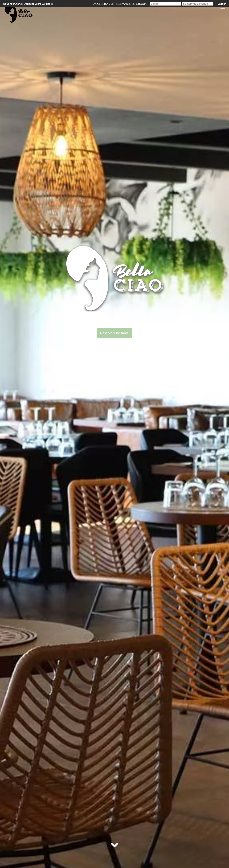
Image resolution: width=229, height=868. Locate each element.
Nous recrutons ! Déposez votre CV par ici (28, 3)
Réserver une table (114, 333)
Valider (222, 3)
